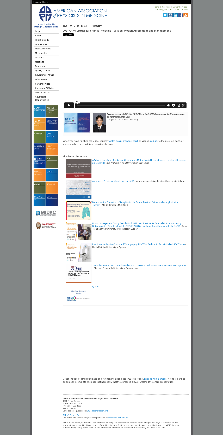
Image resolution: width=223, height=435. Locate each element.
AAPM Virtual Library (82, 26)
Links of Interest (42, 92)
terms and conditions (118, 417)
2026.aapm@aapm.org (97, 410)
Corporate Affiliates (44, 88)
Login (45, 2)
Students (39, 57)
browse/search (131, 140)
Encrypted (37, 2)
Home (156, 6)
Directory (166, 6)
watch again (115, 140)
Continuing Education (163, 9)
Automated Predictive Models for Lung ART (113, 181)
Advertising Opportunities (42, 98)
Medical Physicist (43, 48)
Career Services (179, 6)
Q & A (95, 286)
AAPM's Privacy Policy (73, 415)
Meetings (39, 61)
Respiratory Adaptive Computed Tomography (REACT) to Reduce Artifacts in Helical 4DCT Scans (138, 244)
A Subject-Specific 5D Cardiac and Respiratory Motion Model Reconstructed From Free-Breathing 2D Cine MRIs (139, 161)
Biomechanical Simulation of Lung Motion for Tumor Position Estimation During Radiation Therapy (135, 203)
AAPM (38, 35)
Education (40, 66)
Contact (184, 9)
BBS (177, 9)
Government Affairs (44, 74)
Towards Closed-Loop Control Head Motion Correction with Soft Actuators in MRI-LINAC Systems (139, 265)
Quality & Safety (42, 70)
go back (154, 140)
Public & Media (42, 39)
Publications (41, 79)
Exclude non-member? (155, 378)
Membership (41, 53)
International (41, 44)
